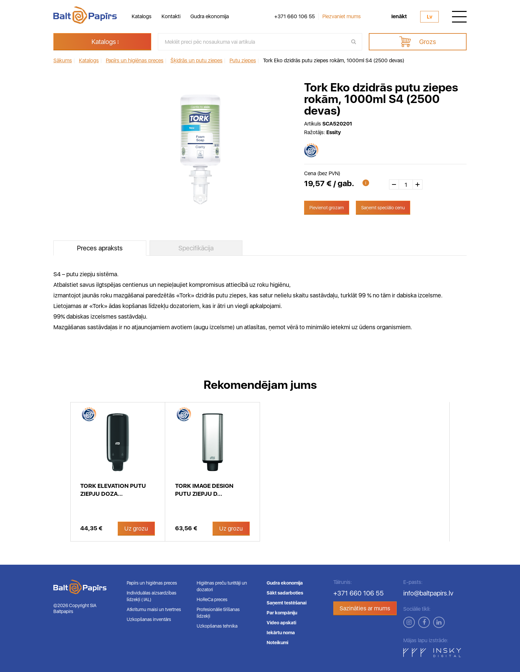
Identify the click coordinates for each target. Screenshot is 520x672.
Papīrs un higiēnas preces (152, 583)
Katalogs (142, 16)
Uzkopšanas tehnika (217, 626)
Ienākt (399, 16)
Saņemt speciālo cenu (383, 207)
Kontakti (171, 16)
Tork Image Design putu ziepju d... (204, 489)
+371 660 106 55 (294, 16)
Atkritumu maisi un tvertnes (154, 609)
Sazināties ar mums (365, 608)
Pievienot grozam (326, 207)
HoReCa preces (212, 599)
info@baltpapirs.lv (428, 593)
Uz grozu (136, 528)
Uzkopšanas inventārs (149, 619)
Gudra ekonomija (209, 16)
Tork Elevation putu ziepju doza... (113, 489)
